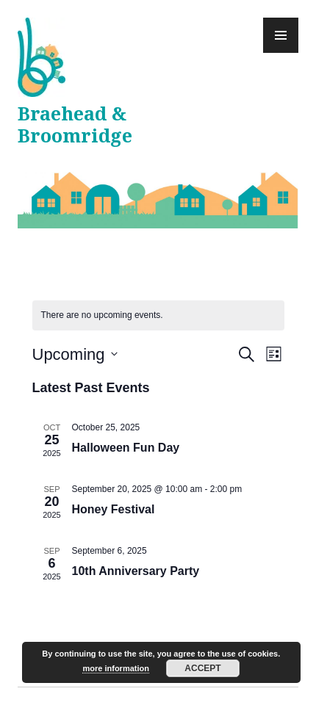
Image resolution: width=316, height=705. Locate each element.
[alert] (158, 315)
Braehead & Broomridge (75, 125)
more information (115, 668)
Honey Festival (113, 509)
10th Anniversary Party (136, 571)
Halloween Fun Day (126, 447)
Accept (202, 668)
